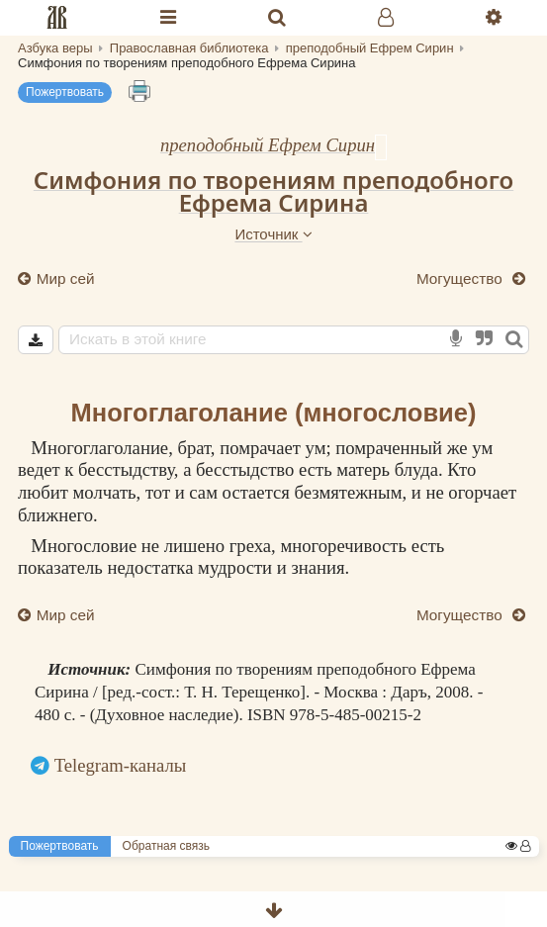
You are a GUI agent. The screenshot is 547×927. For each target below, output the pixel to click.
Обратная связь (166, 846)
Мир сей (64, 278)
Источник (273, 234)
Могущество (461, 278)
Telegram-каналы (120, 765)
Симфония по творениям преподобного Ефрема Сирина (273, 191)
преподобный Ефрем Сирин (267, 145)
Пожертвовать (65, 92)
